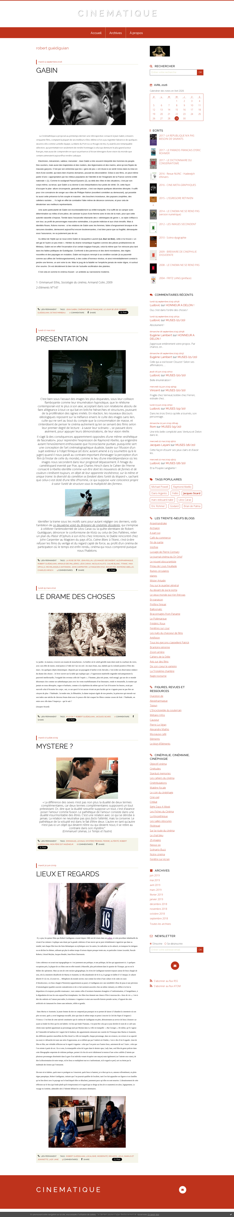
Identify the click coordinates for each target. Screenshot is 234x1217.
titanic (124, 564)
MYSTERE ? (54, 746)
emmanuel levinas (75, 841)
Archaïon (155, 528)
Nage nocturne (158, 676)
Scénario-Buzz (158, 849)
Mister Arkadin (158, 580)
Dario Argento (159, 493)
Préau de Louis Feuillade (163, 566)
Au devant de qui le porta (163, 590)
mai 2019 (155, 880)
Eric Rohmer (158, 506)
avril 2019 (155, 885)
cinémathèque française (90, 309)
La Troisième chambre (162, 671)
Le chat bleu (156, 835)
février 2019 (156, 894)
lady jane (54, 1159)
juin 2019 (155, 875)
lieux (120, 1156)
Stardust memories (160, 773)
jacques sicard (103, 717)
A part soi (155, 533)
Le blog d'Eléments (160, 743)
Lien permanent (47, 309)
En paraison (156, 599)
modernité (102, 1156)
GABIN (47, 70)
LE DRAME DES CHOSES (75, 596)
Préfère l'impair (158, 604)
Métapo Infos (157, 715)
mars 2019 (156, 890)
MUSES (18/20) (185, 445)
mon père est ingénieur (61, 844)
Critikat (153, 802)
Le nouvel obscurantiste (163, 561)
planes (153, 575)
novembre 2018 (158, 909)
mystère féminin (94, 841)
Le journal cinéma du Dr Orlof (166, 556)
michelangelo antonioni (58, 567)
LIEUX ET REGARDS (67, 874)
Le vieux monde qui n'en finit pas (167, 595)
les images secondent (104, 560)
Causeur (154, 720)
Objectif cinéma (158, 764)
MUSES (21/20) (175, 320)
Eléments (155, 739)
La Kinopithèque (159, 816)
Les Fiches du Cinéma (162, 811)
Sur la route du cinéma (162, 830)
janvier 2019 (156, 899)
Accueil (96, 33)
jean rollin (87, 560)
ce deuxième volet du (86, 525)
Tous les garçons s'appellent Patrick (169, 642)
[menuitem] (96, 32)
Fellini (175, 493)
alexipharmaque (124, 560)
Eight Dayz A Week (160, 806)
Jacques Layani (160, 445)
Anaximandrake (158, 523)
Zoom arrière (157, 652)
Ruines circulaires (159, 571)
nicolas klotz (99, 564)
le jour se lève (110, 309)
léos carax (85, 564)
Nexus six (155, 845)
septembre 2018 (159, 918)
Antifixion (155, 637)
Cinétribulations (158, 783)
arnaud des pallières (68, 564)
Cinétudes (155, 768)
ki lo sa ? (70, 717)
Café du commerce (160, 537)
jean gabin (71, 309)
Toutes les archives (160, 924)
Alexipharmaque (159, 701)
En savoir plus (153, 1214)
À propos (136, 33)
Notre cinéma (157, 854)
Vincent (155, 390)
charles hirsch (45, 570)
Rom (153, 426)
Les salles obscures (161, 821)
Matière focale (158, 787)
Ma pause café (158, 734)
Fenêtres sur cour (160, 628)
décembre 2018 (158, 904)
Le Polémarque (158, 618)
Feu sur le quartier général (164, 585)
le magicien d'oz (97, 567)
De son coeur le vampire (163, 666)
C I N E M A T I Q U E (117, 13)
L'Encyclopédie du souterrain (165, 710)
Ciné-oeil (154, 797)
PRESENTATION (62, 339)
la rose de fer (73, 560)
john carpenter (80, 567)
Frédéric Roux (157, 623)
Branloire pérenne (160, 647)
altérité (115, 841)
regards (113, 1156)
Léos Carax (185, 499)
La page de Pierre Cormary (164, 552)
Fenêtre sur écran (160, 859)
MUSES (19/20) (176, 408)
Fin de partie (156, 542)
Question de (156, 696)
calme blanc (113, 564)
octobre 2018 (157, 913)
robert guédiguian (47, 564)
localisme (91, 1156)
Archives (115, 33)
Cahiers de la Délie (160, 656)
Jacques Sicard (191, 493)
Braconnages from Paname (165, 614)
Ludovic (155, 305)
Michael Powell (159, 486)
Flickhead (155, 825)
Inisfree (154, 547)
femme (106, 841)
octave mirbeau (58, 313)
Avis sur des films (159, 661)
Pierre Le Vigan (158, 724)
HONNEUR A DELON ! (180, 305)
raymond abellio (125, 567)
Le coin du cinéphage (161, 792)
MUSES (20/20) (176, 375)
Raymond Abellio (182, 486)
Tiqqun (153, 705)
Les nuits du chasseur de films (166, 633)
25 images (155, 840)
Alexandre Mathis (159, 729)
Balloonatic (156, 609)
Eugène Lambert (161, 335)
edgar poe (111, 567)
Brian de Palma (192, 506)
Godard (174, 506)
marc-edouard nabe (162, 499)
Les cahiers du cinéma (162, 778)
